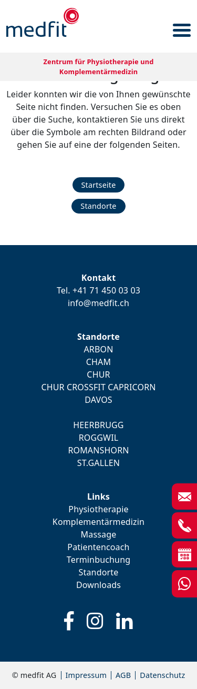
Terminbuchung (98, 559)
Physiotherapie (98, 509)
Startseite (98, 185)
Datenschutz (162, 675)
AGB (123, 675)
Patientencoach (98, 547)
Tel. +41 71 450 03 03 (98, 290)
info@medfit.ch (98, 303)
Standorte (98, 206)
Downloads (98, 585)
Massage (99, 534)
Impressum (86, 675)
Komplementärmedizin (98, 522)
